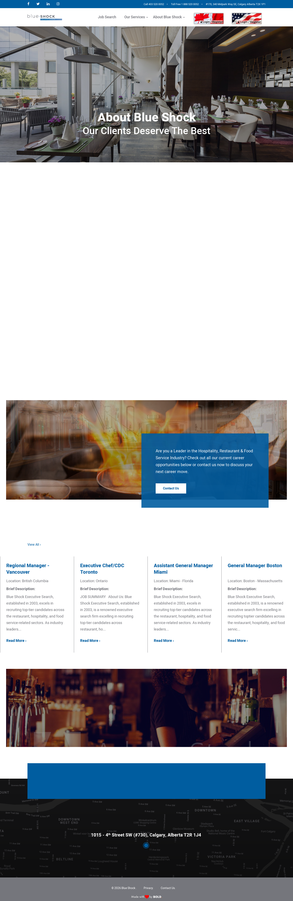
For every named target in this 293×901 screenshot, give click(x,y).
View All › (34, 544)
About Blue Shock (167, 17)
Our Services (134, 17)
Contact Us (171, 488)
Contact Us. (168, 888)
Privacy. (149, 888)
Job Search (107, 17)
